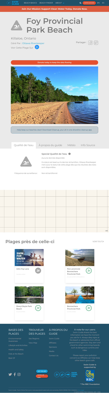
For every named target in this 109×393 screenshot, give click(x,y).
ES (103, 3)
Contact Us (53, 356)
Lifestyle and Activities (18, 345)
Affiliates (52, 343)
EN (98, 3)
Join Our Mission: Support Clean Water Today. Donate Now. (54, 9)
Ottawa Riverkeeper (33, 43)
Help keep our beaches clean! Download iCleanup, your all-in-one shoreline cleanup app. (54, 130)
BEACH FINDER (46, 3)
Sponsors (53, 347)
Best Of (12, 358)
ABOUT (58, 3)
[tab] (23, 145)
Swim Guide (54, 339)
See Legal (81, 390)
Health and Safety (16, 350)
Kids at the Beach (16, 354)
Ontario (30, 38)
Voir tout (98, 242)
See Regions (34, 339)
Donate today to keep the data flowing (54, 62)
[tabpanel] (54, 166)
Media (51, 351)
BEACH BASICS (30, 3)
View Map (33, 343)
